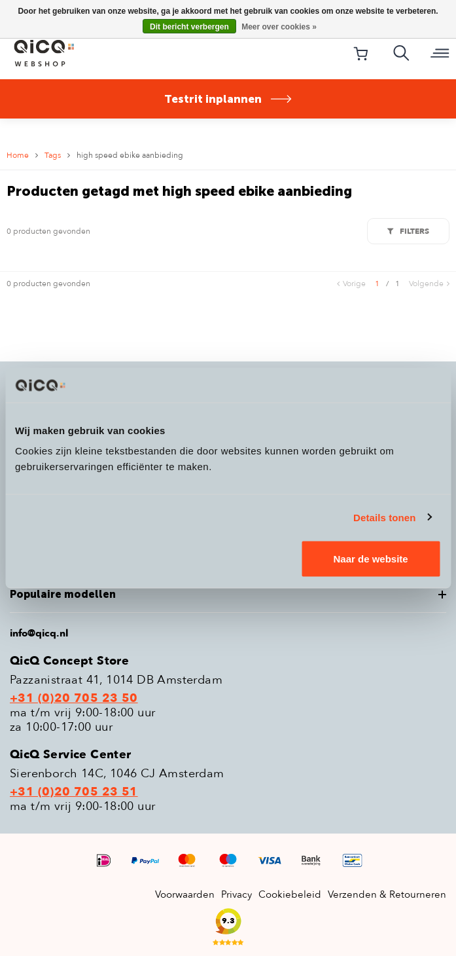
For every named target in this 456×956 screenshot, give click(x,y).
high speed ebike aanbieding (130, 155)
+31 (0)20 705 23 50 (74, 698)
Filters (408, 231)
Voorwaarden (185, 894)
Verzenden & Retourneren (387, 894)
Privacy (236, 894)
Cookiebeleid (289, 894)
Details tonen (384, 517)
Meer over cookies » (279, 26)
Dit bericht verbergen (189, 26)
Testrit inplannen (228, 98)
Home (18, 155)
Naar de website (370, 558)
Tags (52, 155)
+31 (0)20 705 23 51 (74, 792)
